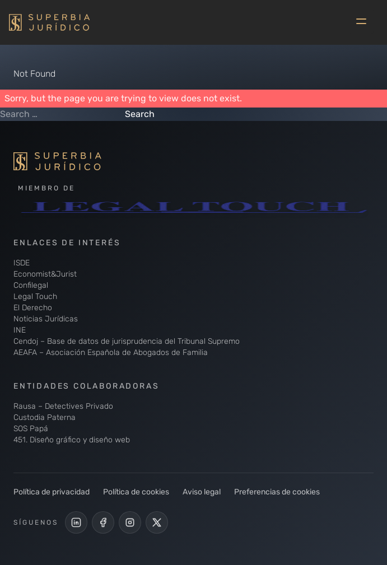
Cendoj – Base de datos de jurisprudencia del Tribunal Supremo (126, 341)
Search (140, 114)
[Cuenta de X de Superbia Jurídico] (157, 522)
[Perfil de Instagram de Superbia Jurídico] (130, 522)
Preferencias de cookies (277, 492)
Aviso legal (202, 492)
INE (19, 330)
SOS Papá (30, 428)
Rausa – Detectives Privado (63, 406)
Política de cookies (136, 492)
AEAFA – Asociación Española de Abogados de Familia (110, 352)
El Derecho (32, 307)
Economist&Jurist (45, 274)
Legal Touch (35, 296)
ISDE (21, 263)
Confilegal (30, 285)
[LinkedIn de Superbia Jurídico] (76, 522)
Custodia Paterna (44, 417)
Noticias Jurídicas (45, 319)
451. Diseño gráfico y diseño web (71, 440)
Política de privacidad (51, 492)
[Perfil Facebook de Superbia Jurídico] (103, 522)
